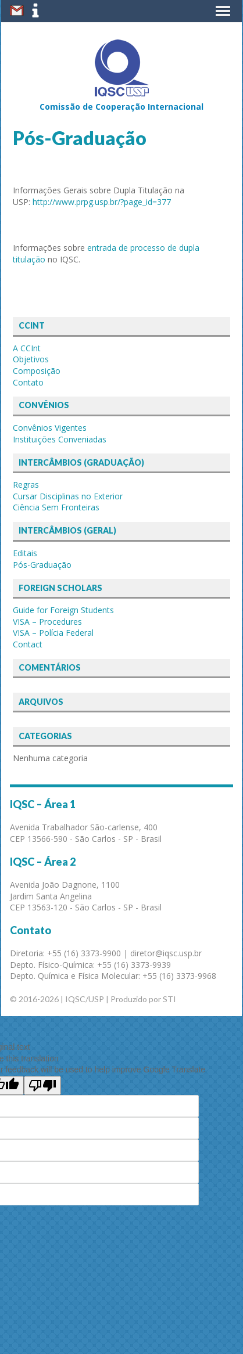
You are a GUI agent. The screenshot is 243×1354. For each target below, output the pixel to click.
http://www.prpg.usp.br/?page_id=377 (102, 201)
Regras (26, 484)
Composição (36, 370)
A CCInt (27, 348)
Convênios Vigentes (50, 427)
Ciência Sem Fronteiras (56, 507)
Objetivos (31, 359)
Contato (28, 382)
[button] (223, 11)
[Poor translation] (42, 1085)
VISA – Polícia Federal (53, 632)
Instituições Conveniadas (59, 439)
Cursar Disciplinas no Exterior (68, 496)
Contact (27, 644)
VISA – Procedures (47, 621)
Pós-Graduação (42, 564)
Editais (25, 553)
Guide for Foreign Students (63, 609)
